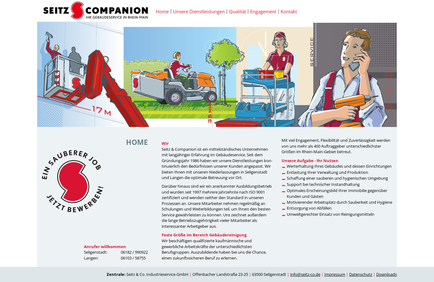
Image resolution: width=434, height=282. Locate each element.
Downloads (386, 274)
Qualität (237, 11)
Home (162, 11)
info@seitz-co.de (305, 274)
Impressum (334, 274)
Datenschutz (360, 274)
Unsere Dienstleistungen (199, 11)
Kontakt (289, 11)
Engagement (263, 11)
